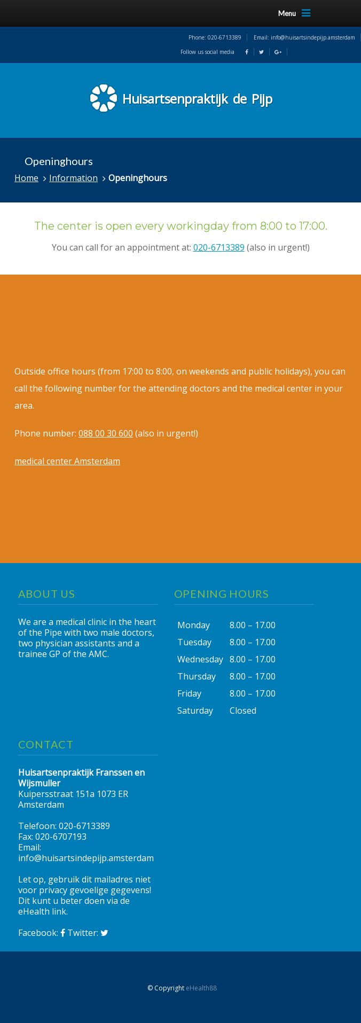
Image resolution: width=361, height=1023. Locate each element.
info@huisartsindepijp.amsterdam (313, 37)
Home (26, 178)
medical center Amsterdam (67, 461)
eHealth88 (201, 988)
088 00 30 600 (106, 433)
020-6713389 (224, 37)
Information (73, 178)
